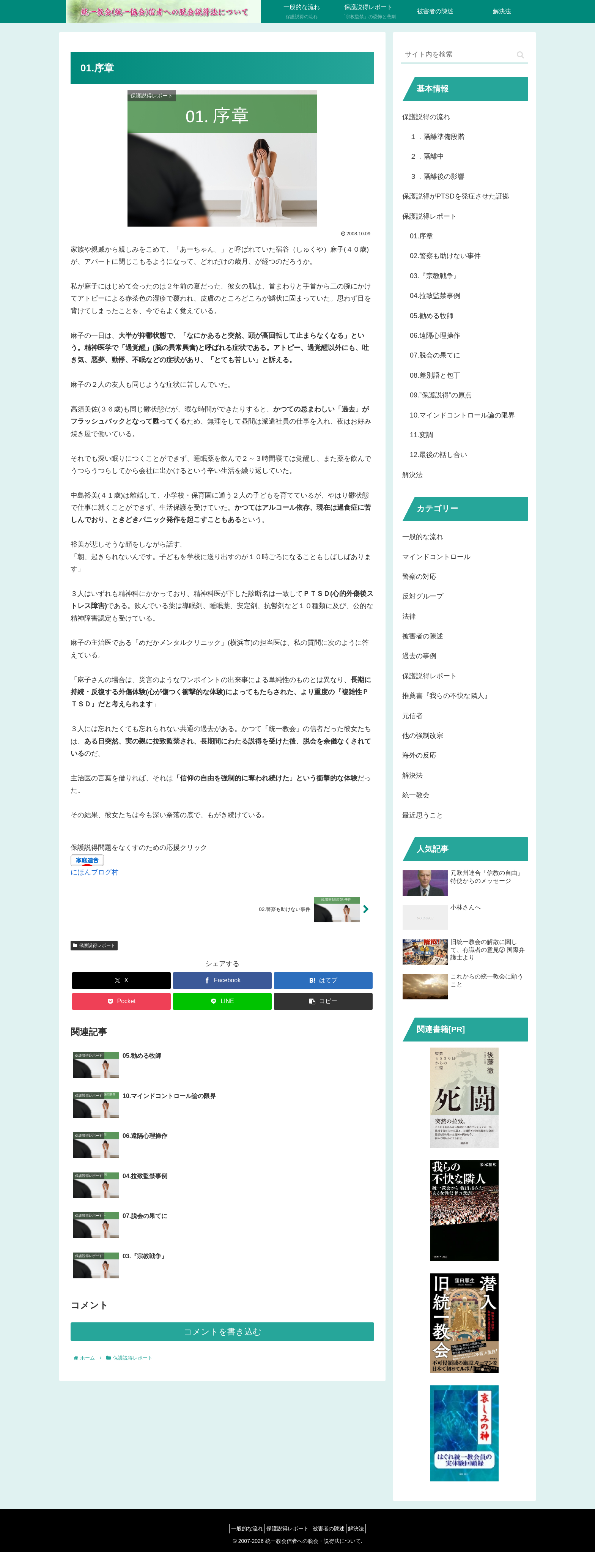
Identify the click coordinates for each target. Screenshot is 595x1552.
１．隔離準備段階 (437, 136)
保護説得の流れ (426, 117)
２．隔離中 (427, 156)
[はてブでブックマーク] (323, 980)
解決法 (412, 475)
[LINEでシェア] (222, 1001)
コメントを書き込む (222, 1212)
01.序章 (421, 236)
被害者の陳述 (331, 1528)
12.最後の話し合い (438, 455)
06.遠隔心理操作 (435, 335)
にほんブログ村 (94, 872)
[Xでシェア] (121, 980)
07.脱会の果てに (435, 355)
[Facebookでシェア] (222, 980)
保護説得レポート (94, 945)
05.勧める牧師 (431, 316)
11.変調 (421, 435)
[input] (464, 54)
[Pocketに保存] (121, 1001)
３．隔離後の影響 (437, 176)
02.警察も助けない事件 (445, 256)
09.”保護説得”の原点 (441, 395)
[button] (323, 1001)
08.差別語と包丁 (435, 375)
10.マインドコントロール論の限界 (462, 415)
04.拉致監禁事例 (435, 295)
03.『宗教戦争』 (435, 276)
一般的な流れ (241, 1528)
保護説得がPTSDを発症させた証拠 (455, 196)
